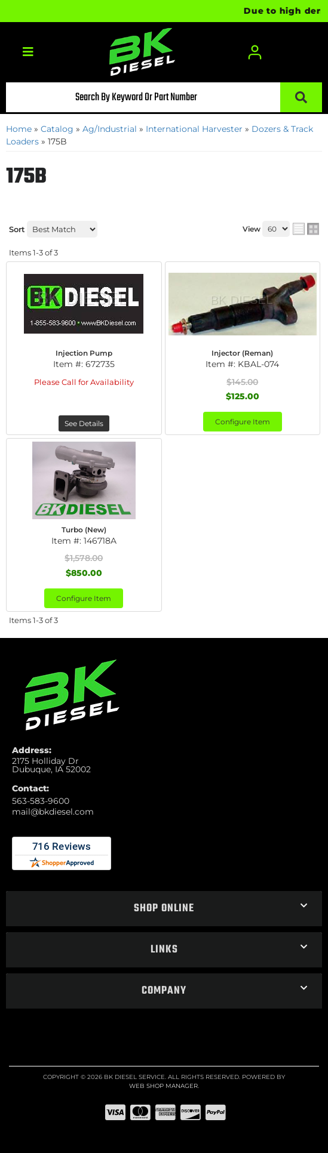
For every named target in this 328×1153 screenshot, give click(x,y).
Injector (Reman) (242, 353)
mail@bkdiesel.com (53, 811)
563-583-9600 (40, 801)
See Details (84, 423)
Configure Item (242, 421)
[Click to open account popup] (255, 52)
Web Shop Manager (163, 1086)
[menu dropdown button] (27, 52)
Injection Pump (84, 353)
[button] (164, 97)
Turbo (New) (84, 529)
